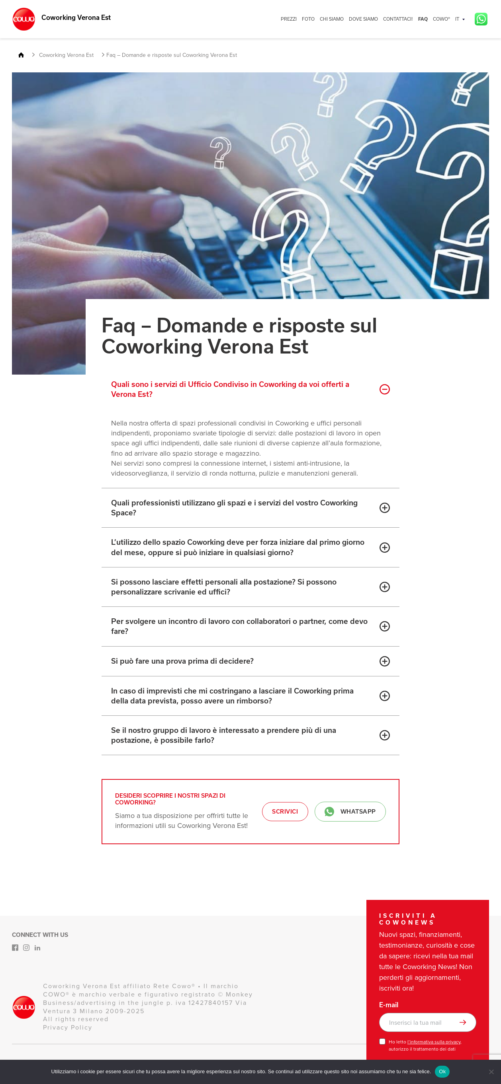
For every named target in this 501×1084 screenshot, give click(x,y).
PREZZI (289, 18)
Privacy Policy (67, 1027)
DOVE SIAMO (363, 18)
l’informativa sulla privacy (433, 1041)
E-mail (388, 1004)
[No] (491, 1072)
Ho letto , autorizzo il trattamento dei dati (425, 1045)
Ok (442, 1071)
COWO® (441, 18)
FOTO (308, 18)
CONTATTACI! (398, 18)
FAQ (423, 19)
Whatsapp (350, 811)
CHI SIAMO (332, 18)
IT (457, 18)
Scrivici (285, 811)
